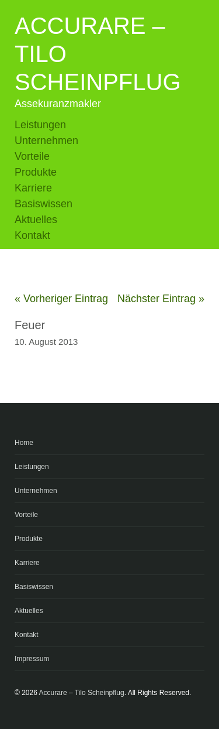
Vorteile (32, 156)
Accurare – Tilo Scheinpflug (81, 693)
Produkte (36, 172)
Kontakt (32, 235)
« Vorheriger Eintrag (61, 298)
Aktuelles (36, 219)
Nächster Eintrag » (160, 298)
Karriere (33, 188)
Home (24, 443)
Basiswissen (43, 204)
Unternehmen (46, 140)
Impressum (32, 659)
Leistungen (40, 125)
